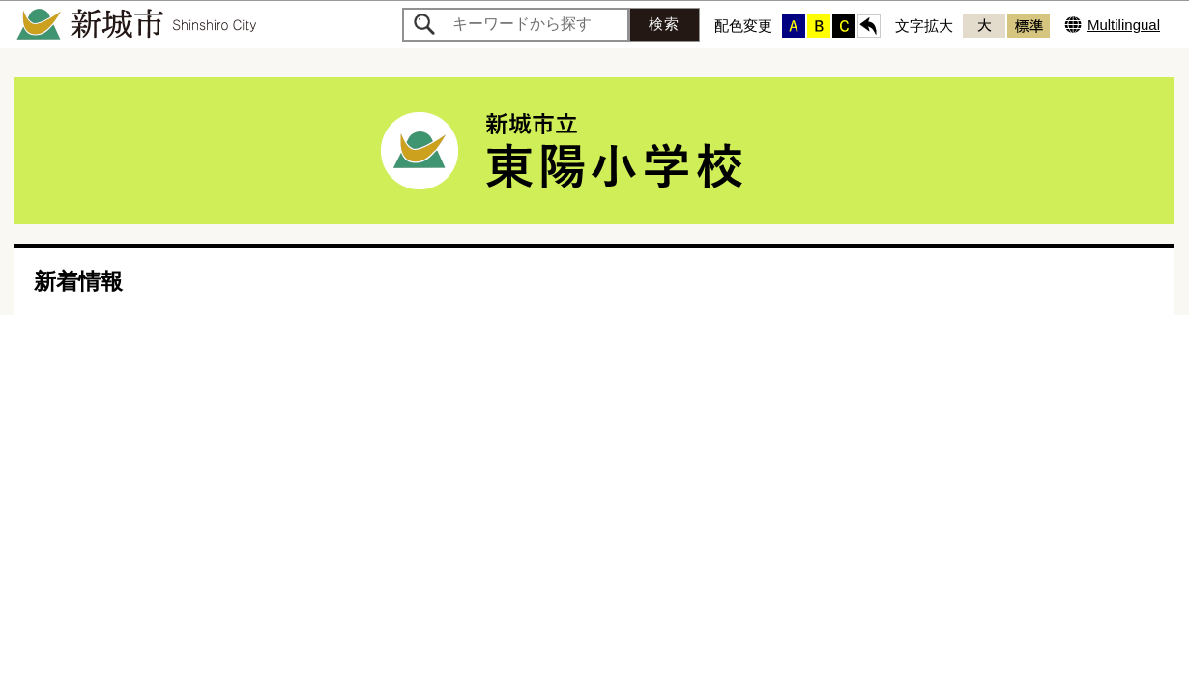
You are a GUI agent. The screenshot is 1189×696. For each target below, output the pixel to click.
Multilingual (1124, 24)
